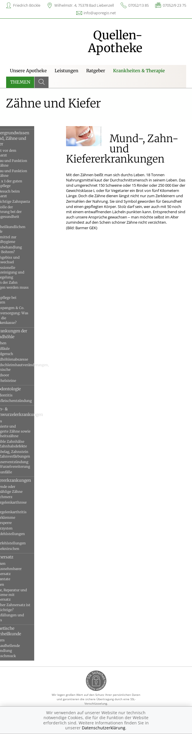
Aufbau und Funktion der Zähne (24, 162)
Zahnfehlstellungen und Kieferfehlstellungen (24, 539)
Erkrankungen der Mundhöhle (24, 333)
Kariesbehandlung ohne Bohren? (22, 249)
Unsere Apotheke (28, 70)
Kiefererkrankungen (26, 480)
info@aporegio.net (100, 12)
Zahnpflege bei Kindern (19, 299)
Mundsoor (15, 375)
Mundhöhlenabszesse (25, 359)
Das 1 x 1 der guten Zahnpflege (22, 183)
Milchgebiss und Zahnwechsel (20, 259)
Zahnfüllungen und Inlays (23, 617)
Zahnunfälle (17, 472)
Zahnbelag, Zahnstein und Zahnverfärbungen (26, 453)
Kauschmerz (17, 497)
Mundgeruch (17, 354)
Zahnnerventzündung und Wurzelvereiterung (26, 464)
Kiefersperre (17, 522)
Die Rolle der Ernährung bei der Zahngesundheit (22, 212)
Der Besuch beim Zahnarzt (21, 193)
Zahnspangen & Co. (23, 308)
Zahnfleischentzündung (27, 400)
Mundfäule (16, 348)
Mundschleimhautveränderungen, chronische (28, 367)
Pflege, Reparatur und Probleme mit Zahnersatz (24, 595)
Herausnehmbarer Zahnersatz (22, 571)
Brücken (13, 563)
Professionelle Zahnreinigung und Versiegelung (23, 272)
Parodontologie (21, 388)
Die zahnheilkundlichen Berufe (23, 227)
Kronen (13, 584)
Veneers (13, 640)
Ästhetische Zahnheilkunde (21, 631)
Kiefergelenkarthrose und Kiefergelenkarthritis (24, 507)
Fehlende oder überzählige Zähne (22, 488)
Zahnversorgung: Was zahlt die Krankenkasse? (25, 318)
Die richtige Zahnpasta (26, 201)
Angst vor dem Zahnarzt (19, 152)
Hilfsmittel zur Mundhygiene (19, 239)
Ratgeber (95, 70)
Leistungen (66, 70)
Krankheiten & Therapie (139, 70)
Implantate (16, 579)
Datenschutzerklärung (103, 728)
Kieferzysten (17, 528)
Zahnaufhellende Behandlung (21, 647)
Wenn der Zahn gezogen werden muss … (25, 287)
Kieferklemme (18, 517)
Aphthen (14, 343)
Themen (20, 82)
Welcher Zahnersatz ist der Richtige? (26, 607)
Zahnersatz (17, 557)
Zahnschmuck (19, 656)
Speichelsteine (19, 380)
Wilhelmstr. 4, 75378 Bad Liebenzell (84, 5)
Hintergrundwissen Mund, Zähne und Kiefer (25, 138)
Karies (12, 421)
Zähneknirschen (20, 548)
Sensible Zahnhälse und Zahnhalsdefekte (24, 443)
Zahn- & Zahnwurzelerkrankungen (28, 411)
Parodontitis (17, 395)
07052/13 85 (138, 5)
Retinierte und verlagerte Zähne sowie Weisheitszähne (26, 431)
